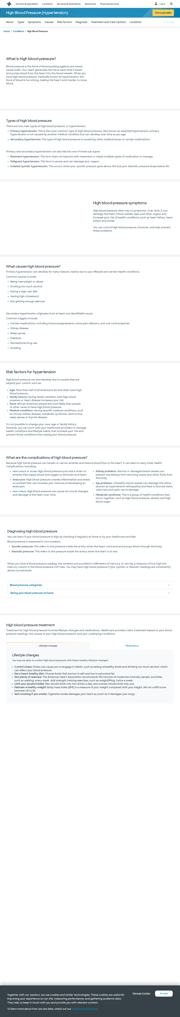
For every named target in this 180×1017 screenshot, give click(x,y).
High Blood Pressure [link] (37, 37)
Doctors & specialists (27, 4)
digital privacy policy (84, 1008)
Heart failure (20, 497)
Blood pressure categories (90, 591)
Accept (163, 993)
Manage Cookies (139, 993)
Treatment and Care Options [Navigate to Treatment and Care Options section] (108, 28)
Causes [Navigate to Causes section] (49, 28)
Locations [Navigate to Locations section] (135, 28)
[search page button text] (171, 4)
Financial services (109, 4)
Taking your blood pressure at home (90, 599)
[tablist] (90, 652)
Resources (90, 4)
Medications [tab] (132, 651)
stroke (35, 477)
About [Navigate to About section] (10, 28)
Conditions (18, 37)
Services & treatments (69, 4)
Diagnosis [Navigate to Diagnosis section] (81, 28)
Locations (47, 4)
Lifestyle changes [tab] (48, 651)
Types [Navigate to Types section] (20, 28)
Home (7, 37)
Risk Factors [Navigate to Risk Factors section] (64, 28)
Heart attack (20, 477)
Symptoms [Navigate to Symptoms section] (34, 28)
